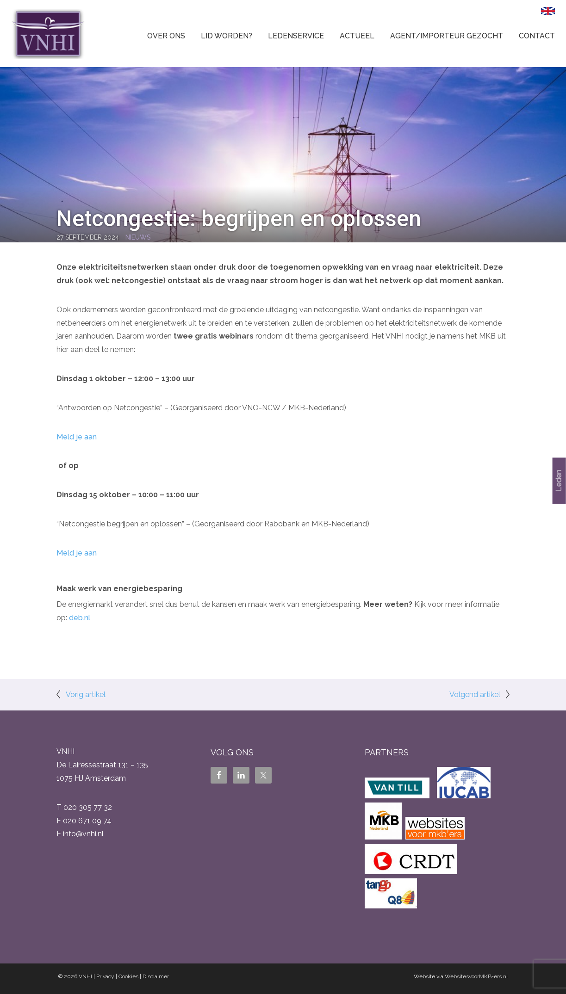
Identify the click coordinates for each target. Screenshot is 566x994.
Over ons (166, 35)
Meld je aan (76, 436)
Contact (537, 35)
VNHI (85, 976)
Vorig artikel (86, 694)
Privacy (105, 976)
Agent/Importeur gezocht (446, 35)
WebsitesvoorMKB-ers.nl (476, 976)
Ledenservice (296, 35)
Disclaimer (156, 976)
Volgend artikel (474, 694)
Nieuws (138, 237)
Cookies (128, 976)
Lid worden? (226, 35)
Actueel (357, 35)
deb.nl (79, 617)
